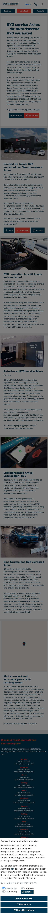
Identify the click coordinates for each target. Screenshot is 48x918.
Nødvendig (12, 888)
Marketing (12, 891)
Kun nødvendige (24, 898)
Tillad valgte (24, 904)
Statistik (30, 888)
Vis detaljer (27, 892)
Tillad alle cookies (24, 910)
